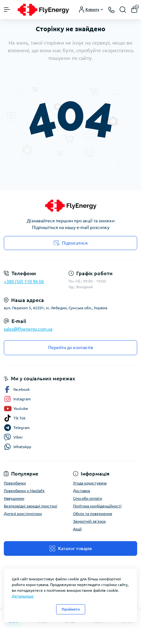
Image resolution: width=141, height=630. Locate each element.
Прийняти (71, 609)
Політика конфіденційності (97, 506)
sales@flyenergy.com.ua (28, 329)
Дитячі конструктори (23, 514)
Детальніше (22, 596)
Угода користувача (90, 483)
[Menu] (7, 9)
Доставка (81, 491)
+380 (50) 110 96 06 (24, 281)
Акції (77, 529)
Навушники (14, 498)
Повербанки (15, 483)
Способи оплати (87, 498)
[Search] (123, 9)
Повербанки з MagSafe (24, 491)
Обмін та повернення (92, 514)
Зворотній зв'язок (89, 521)
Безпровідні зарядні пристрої (30, 506)
